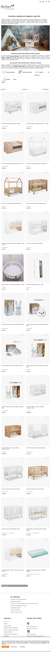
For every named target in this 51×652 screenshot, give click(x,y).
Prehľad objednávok (15, 610)
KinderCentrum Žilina (32, 636)
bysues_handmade (31, 634)
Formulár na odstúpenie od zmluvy (19, 605)
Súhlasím (5, 646)
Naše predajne (7, 625)
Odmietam (22, 646)
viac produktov (5, 585)
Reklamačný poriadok (16, 601)
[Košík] (49, 1)
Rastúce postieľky (25, 72)
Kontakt (6, 623)
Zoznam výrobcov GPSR (16, 612)
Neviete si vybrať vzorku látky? (11, 629)
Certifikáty (6, 636)
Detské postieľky (8, 72)
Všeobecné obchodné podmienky (18, 599)
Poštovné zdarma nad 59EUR (11, 627)
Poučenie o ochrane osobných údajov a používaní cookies (24, 603)
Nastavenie (14, 646)
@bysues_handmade (32, 626)
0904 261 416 (40, 636)
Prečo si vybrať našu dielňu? (10, 634)
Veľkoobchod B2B (8, 632)
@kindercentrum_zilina (32, 628)
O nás (5, 621)
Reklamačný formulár (16, 607)
